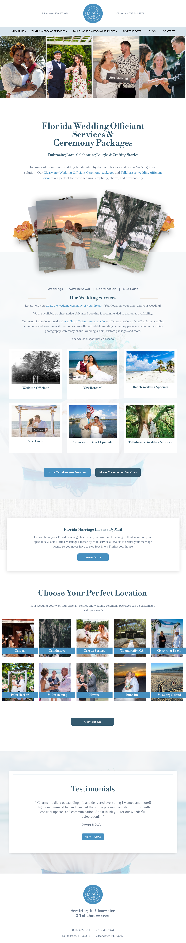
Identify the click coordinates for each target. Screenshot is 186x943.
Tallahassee (57, 651)
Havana (94, 695)
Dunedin (132, 695)
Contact (169, 31)
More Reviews (93, 836)
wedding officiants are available (84, 321)
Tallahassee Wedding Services (94, 31)
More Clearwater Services (118, 472)
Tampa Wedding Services (48, 31)
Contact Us (92, 721)
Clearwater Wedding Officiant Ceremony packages (79, 172)
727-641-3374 (136, 13)
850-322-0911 (62, 13)
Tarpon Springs (94, 651)
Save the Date (131, 31)
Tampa (20, 651)
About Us (17, 31)
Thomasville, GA (131, 651)
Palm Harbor (20, 695)
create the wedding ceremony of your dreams (74, 305)
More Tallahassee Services (67, 472)
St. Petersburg (57, 695)
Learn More (93, 557)
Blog (152, 31)
